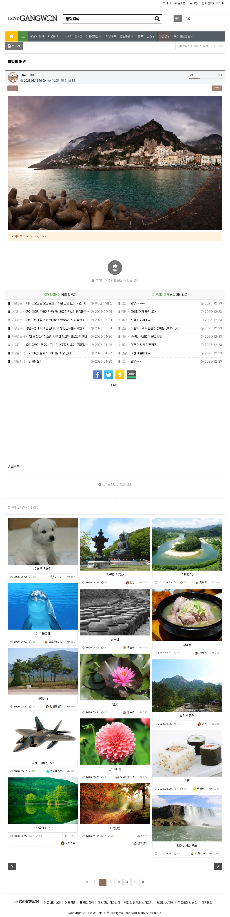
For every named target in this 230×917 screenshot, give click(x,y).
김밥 (187, 780)
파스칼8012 (55, 641)
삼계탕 (187, 645)
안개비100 (56, 771)
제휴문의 (206, 902)
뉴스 (150, 36)
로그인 (194, 3)
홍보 (140, 36)
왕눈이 (58, 577)
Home (183, 46)
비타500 (200, 853)
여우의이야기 (28, 75)
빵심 (132, 582)
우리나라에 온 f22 (42, 763)
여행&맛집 (92, 36)
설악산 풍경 (187, 716)
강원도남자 (56, 706)
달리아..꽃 (115, 769)
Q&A (68, 36)
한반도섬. (187, 574)
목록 (217, 88)
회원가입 (180, 3)
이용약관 (70, 902)
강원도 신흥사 (115, 574)
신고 (12, 88)
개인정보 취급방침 (109, 902)
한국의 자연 (43, 828)
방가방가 (143, 843)
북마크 (167, 3)
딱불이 (131, 647)
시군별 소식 (55, 36)
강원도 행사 (37, 36)
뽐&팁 (78, 36)
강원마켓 (125, 36)
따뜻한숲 (115, 828)
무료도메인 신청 (187, 902)
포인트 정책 (87, 902)
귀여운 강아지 (42, 569)
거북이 (203, 582)
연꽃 (115, 704)
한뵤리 (203, 653)
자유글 (163, 36)
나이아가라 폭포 (187, 845)
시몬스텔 (70, 843)
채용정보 (111, 36)
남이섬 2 (43, 698)
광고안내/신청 (165, 902)
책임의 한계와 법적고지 (138, 902)
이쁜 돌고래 (43, 633)
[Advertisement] (48, 423)
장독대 (115, 639)
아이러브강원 (182, 36)
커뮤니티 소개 (52, 902)
